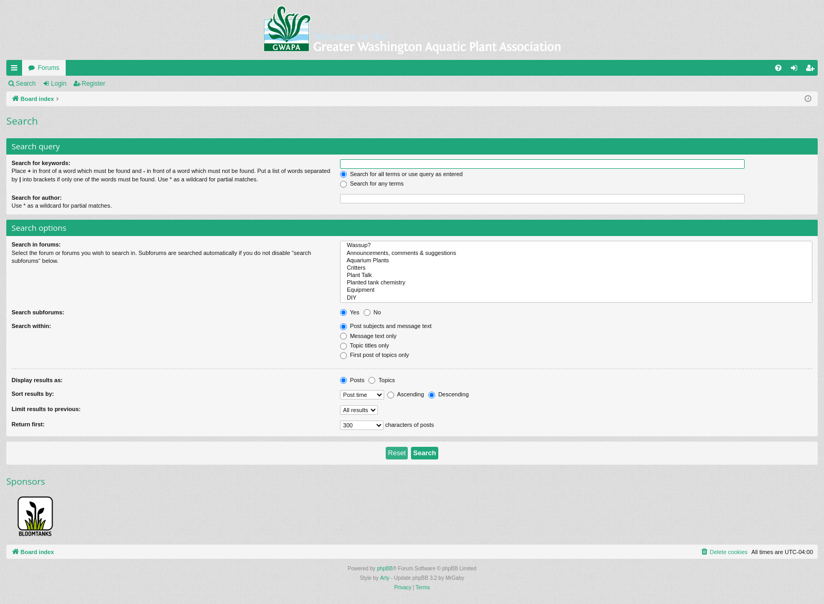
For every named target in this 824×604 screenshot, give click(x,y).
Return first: (28, 424)
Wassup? (576, 245)
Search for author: (36, 197)
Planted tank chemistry (576, 282)
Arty (384, 578)
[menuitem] (778, 68)
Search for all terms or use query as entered (401, 174)
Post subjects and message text (385, 326)
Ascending (405, 394)
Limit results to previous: (46, 409)
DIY (576, 298)
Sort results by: (33, 394)
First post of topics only (374, 355)
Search (26, 83)
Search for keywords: (41, 163)
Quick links (16, 70)
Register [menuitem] (812, 70)
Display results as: (37, 380)
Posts (352, 380)
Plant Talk (576, 275)
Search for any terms (372, 183)
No (372, 312)
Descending (448, 394)
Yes (349, 312)
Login (58, 83)
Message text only (368, 336)
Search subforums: (38, 312)
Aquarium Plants (576, 260)
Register (94, 83)
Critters (576, 268)
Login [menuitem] (796, 70)
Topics (381, 380)
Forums (48, 67)
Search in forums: (36, 244)
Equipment (576, 290)
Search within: (31, 326)
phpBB (385, 568)
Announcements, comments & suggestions (576, 253)
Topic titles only (364, 345)
